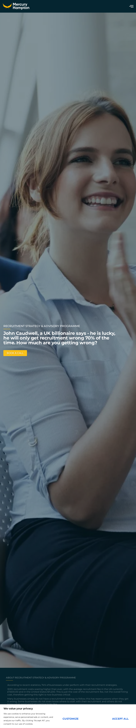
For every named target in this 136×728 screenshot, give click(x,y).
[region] (68, 716)
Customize (71, 718)
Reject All (95, 718)
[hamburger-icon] (130, 6)
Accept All (120, 718)
